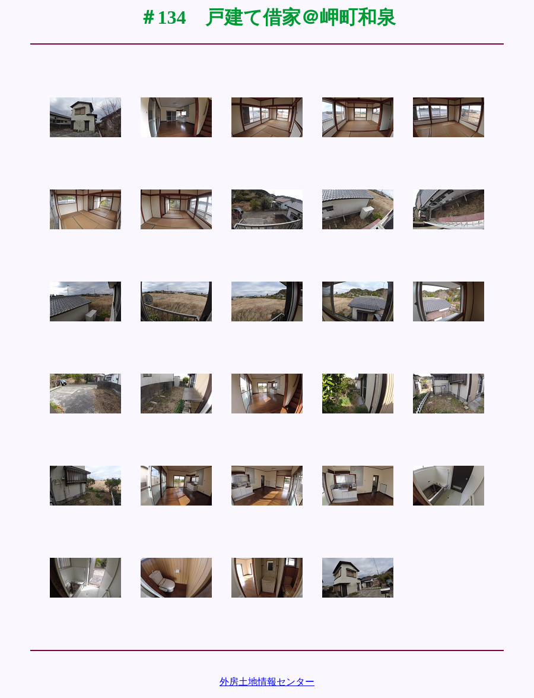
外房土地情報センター (267, 682)
